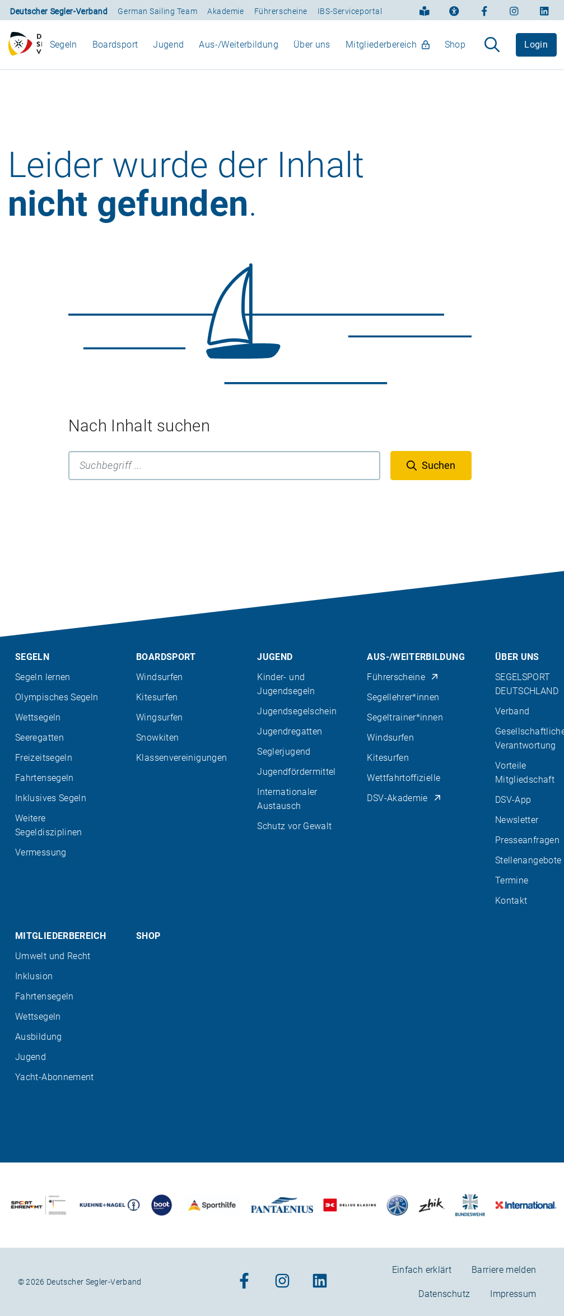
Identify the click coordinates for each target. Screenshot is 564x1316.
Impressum (513, 1294)
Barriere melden (504, 1269)
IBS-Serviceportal (350, 11)
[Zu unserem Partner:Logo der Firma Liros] (397, 1205)
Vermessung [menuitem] (41, 852)
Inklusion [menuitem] (34, 976)
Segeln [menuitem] (63, 49)
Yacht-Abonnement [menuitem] (54, 1077)
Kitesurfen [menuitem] (157, 697)
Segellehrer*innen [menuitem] (403, 697)
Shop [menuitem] (455, 49)
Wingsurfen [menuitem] (159, 717)
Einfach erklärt (421, 1269)
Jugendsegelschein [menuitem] (297, 711)
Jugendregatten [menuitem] (289, 731)
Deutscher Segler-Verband (59, 11)
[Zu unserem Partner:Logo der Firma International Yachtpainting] (526, 1205)
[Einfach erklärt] (424, 10)
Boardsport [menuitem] (115, 49)
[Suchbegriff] (224, 475)
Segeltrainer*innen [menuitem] (404, 717)
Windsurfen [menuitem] (159, 677)
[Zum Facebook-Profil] (484, 10)
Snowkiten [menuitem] (157, 737)
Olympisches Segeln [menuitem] (56, 697)
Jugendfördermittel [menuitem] (296, 771)
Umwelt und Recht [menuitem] (53, 956)
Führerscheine (280, 11)
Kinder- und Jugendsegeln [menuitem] (286, 684)
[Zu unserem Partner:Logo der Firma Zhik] (432, 1205)
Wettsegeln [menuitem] (38, 717)
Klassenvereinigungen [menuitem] (181, 757)
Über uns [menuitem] (311, 49)
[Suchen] (431, 475)
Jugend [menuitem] (168, 49)
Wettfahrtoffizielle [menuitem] (403, 778)
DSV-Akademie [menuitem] (404, 798)
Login (536, 49)
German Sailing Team (157, 11)
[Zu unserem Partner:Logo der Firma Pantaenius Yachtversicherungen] (282, 1205)
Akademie (225, 11)
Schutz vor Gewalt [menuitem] (294, 826)
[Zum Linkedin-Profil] (544, 10)
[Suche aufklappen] (492, 49)
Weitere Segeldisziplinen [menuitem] (48, 825)
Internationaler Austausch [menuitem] (287, 799)
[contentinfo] (282, 943)
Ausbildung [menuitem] (38, 1036)
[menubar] (257, 50)
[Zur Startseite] (25, 49)
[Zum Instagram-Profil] (514, 10)
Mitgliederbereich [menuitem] (388, 49)
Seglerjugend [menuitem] (283, 751)
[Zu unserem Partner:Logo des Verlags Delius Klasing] (349, 1205)
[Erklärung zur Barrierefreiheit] (454, 10)
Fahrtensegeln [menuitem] (44, 778)
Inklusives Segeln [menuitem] (50, 798)
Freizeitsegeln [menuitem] (43, 757)
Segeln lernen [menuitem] (43, 677)
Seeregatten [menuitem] (39, 737)
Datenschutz (444, 1294)
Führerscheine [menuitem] (403, 677)
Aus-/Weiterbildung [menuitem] (238, 49)
